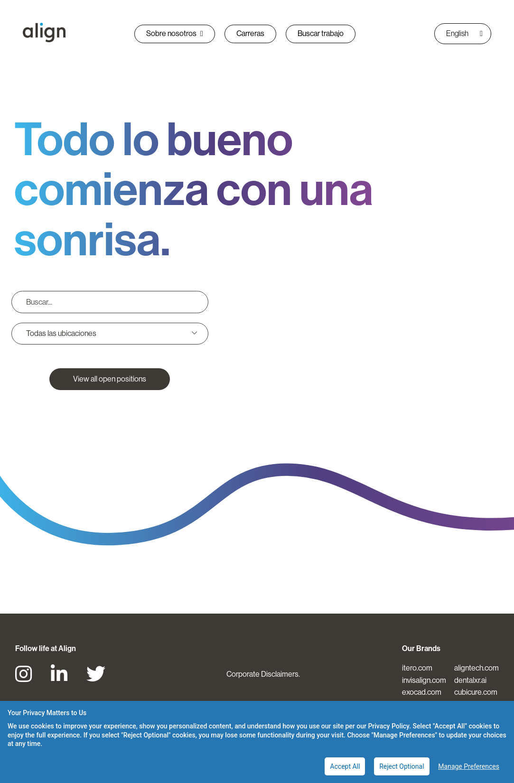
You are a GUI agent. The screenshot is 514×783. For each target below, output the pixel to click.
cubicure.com (475, 692)
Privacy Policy (388, 726)
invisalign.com (424, 680)
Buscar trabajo (321, 33)
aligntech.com (476, 667)
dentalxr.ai (470, 680)
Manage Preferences (468, 766)
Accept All (345, 766)
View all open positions (109, 378)
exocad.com (421, 692)
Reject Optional (401, 766)
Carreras (250, 33)
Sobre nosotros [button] (174, 33)
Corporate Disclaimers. (263, 674)
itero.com (417, 667)
